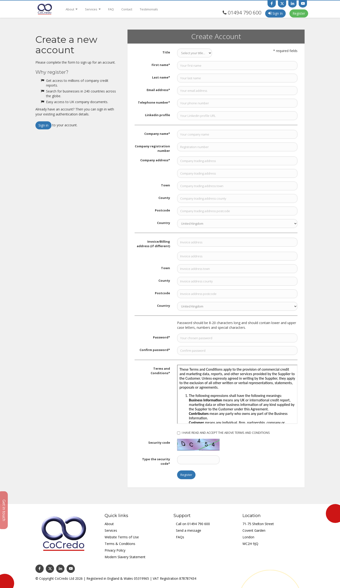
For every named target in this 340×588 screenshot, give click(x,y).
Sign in (43, 125)
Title (166, 52)
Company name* (157, 134)
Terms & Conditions (120, 543)
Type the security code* (156, 461)
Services (93, 9)
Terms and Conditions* (160, 370)
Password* (161, 337)
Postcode (162, 210)
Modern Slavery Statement (125, 557)
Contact (126, 9)
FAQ (111, 9)
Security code (159, 442)
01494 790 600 (244, 12)
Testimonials (149, 9)
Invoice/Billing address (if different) (153, 243)
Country (163, 223)
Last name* (161, 77)
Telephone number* (154, 102)
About (71, 9)
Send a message (188, 530)
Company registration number (152, 148)
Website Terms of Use (122, 537)
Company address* (155, 160)
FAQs (180, 537)
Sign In (275, 13)
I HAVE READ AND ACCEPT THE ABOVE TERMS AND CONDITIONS (223, 432)
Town (165, 185)
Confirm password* (155, 350)
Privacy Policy (115, 550)
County (164, 198)
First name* (161, 65)
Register (299, 13)
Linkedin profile (157, 115)
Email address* (158, 90)
